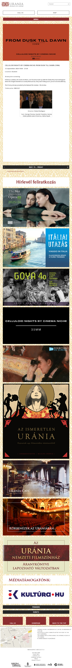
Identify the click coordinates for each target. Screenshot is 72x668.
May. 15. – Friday (36, 167)
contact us (36, 655)
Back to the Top (59, 623)
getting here (36, 652)
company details (36, 657)
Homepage (36, 623)
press (36, 658)
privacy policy (36, 660)
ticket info (36, 654)
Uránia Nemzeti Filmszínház (15, 171)
